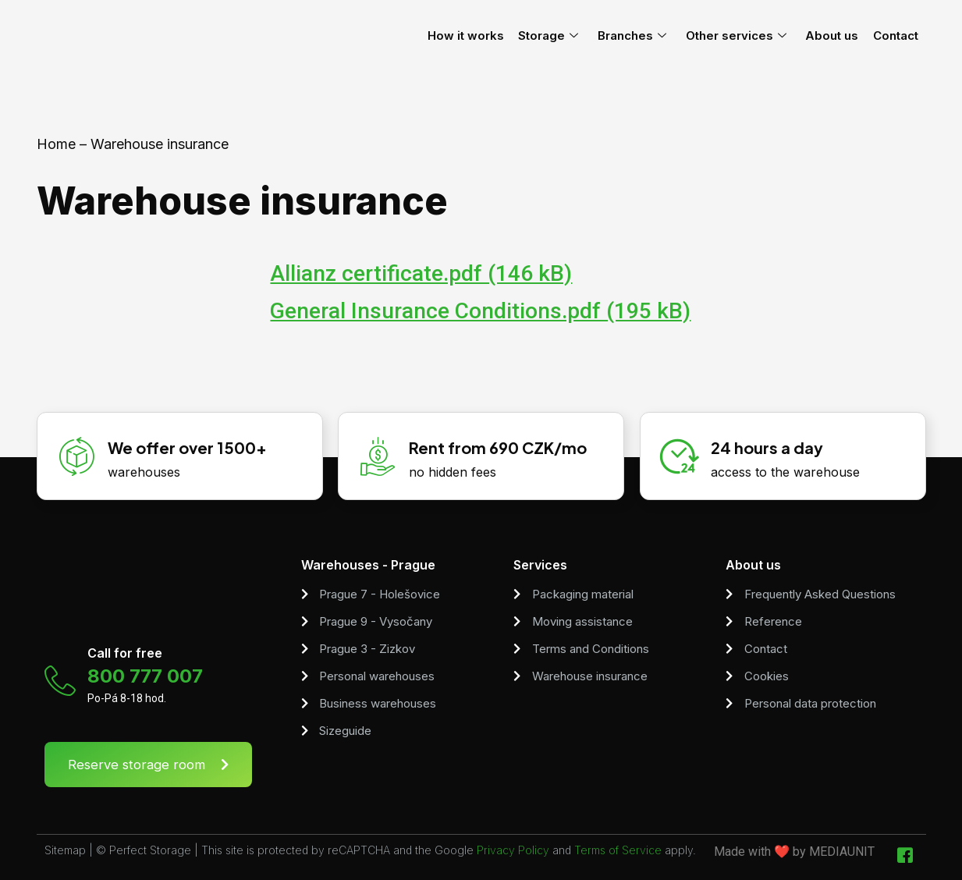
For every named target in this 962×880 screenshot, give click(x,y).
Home (56, 144)
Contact (901, 35)
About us (841, 35)
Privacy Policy (513, 850)
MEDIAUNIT (842, 851)
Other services (748, 36)
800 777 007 (145, 676)
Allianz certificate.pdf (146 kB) (421, 273)
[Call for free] (60, 681)
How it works (489, 35)
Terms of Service (618, 850)
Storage (568, 36)
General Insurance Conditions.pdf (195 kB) (480, 311)
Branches (648, 36)
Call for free (124, 653)
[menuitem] (941, 35)
